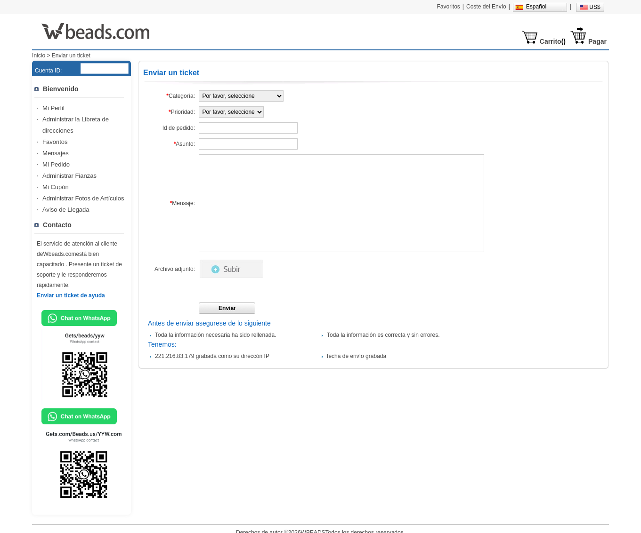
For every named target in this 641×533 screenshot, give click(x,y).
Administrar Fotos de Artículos (83, 198)
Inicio (38, 55)
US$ (594, 7)
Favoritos (54, 141)
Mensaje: (182, 203)
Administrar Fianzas (69, 175)
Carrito (550, 41)
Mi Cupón (55, 187)
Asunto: (184, 144)
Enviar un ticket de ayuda (71, 295)
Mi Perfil (53, 107)
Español (536, 6)
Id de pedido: (178, 128)
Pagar (597, 41)
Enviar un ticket (71, 55)
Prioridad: (182, 112)
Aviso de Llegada (65, 209)
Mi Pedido (56, 164)
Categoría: (180, 96)
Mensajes (55, 153)
